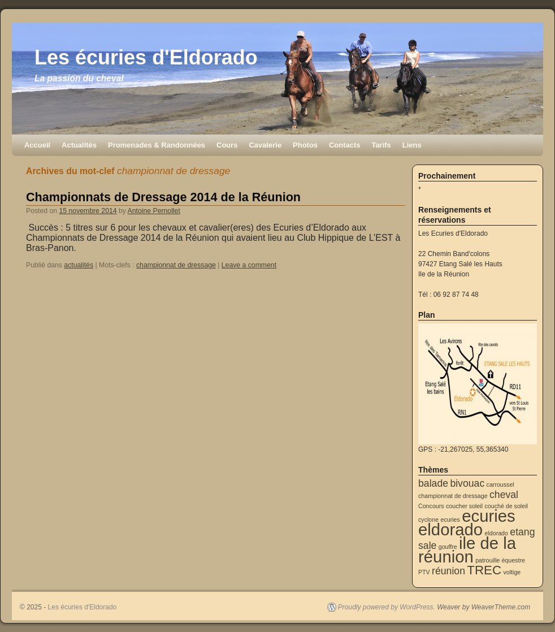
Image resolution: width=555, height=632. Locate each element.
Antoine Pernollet (154, 211)
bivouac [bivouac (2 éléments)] (467, 483)
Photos (305, 145)
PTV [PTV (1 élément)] (424, 572)
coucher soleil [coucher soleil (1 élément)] (464, 506)
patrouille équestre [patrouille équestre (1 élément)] (500, 560)
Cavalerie (265, 145)
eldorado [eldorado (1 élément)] (496, 533)
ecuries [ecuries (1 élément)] (449, 519)
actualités (78, 265)
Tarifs (381, 145)
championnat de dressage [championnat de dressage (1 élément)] (453, 495)
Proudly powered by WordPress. (386, 607)
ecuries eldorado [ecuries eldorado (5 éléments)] (466, 523)
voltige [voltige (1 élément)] (512, 572)
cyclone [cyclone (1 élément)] (428, 519)
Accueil (37, 145)
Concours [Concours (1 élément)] (431, 506)
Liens (412, 145)
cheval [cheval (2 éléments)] (503, 494)
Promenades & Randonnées (156, 145)
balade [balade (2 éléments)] (433, 483)
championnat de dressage (176, 265)
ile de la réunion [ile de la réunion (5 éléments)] (467, 550)
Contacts (344, 145)
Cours (226, 145)
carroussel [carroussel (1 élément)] (500, 484)
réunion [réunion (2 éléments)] (448, 571)
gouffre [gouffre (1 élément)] (448, 546)
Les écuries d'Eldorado (146, 57)
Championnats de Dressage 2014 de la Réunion (163, 197)
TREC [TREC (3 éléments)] (484, 570)
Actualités (79, 145)
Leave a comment (249, 265)
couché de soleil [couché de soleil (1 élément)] (505, 506)
